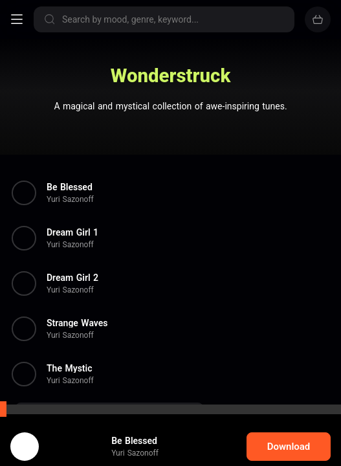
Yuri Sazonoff (70, 199)
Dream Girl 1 (72, 232)
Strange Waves (77, 322)
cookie (56, 431)
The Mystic (69, 368)
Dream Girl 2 (72, 277)
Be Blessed (70, 187)
